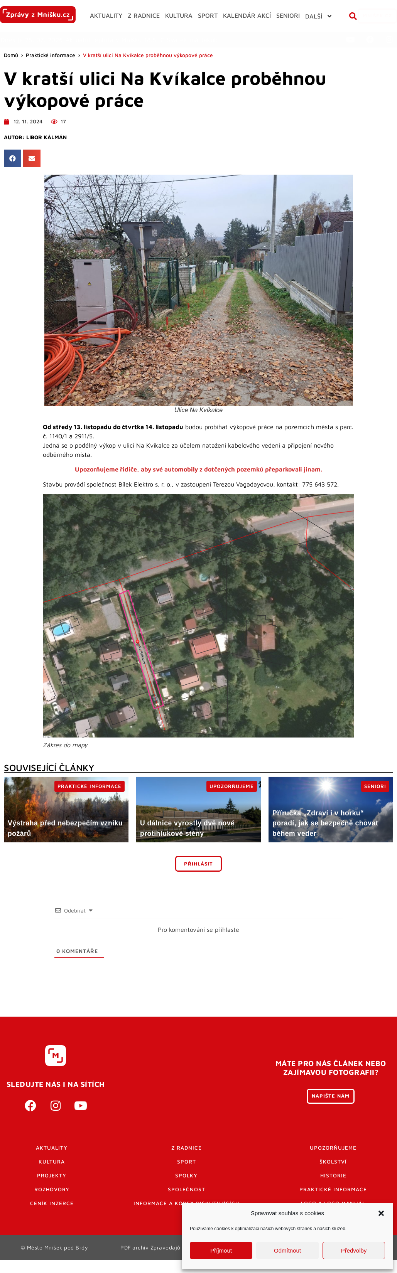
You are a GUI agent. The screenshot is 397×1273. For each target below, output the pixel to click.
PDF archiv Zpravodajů (151, 1261)
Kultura (52, 1175)
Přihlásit (198, 878)
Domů (11, 69)
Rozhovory (51, 1203)
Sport (186, 1175)
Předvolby (354, 1250)
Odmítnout (287, 1250)
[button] (381, 1213)
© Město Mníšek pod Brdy (54, 1261)
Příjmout (221, 1250)
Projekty (51, 1189)
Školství (333, 1175)
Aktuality (52, 1161)
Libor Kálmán (46, 151)
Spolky (186, 1189)
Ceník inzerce (52, 1217)
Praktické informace (50, 69)
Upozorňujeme (333, 1161)
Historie (333, 1189)
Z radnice (186, 1161)
